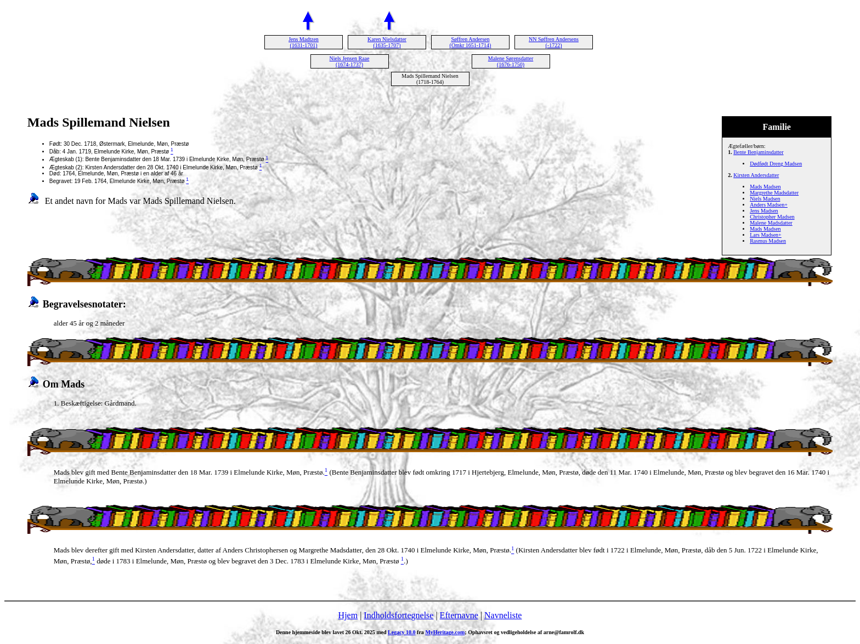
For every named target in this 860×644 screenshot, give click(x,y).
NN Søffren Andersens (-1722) (554, 42)
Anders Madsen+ (769, 205)
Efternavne (459, 615)
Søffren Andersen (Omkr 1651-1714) (470, 42)
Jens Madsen (764, 211)
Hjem (348, 615)
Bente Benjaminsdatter (758, 152)
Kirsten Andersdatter (756, 175)
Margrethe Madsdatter (774, 193)
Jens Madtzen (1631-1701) (303, 42)
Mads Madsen (765, 187)
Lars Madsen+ (766, 235)
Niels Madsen (765, 199)
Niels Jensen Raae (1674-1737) (350, 61)
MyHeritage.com (445, 632)
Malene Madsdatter (771, 223)
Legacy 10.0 (402, 632)
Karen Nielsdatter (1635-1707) (386, 42)
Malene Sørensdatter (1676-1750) (510, 61)
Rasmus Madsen (768, 241)
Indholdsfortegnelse (398, 615)
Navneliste (503, 615)
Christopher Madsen (772, 217)
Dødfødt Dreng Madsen (776, 164)
